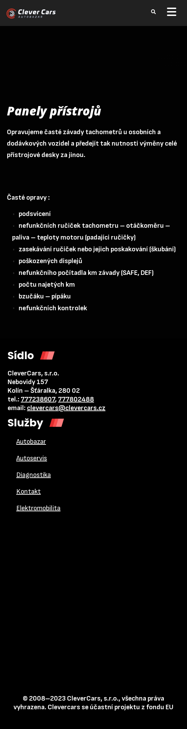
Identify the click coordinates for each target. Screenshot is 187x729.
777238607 (38, 399)
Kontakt (28, 491)
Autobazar (31, 441)
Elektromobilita (38, 508)
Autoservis (31, 458)
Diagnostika (33, 475)
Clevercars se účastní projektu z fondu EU (111, 707)
